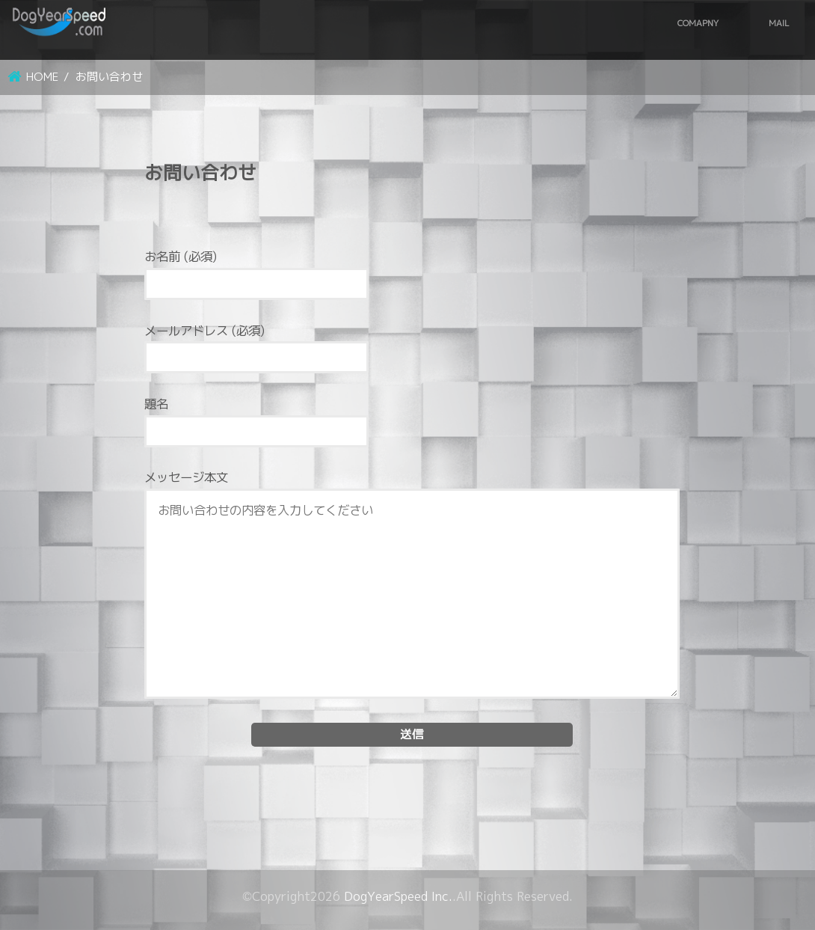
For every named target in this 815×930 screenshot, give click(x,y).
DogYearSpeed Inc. (398, 896)
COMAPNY (698, 23)
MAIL (779, 23)
